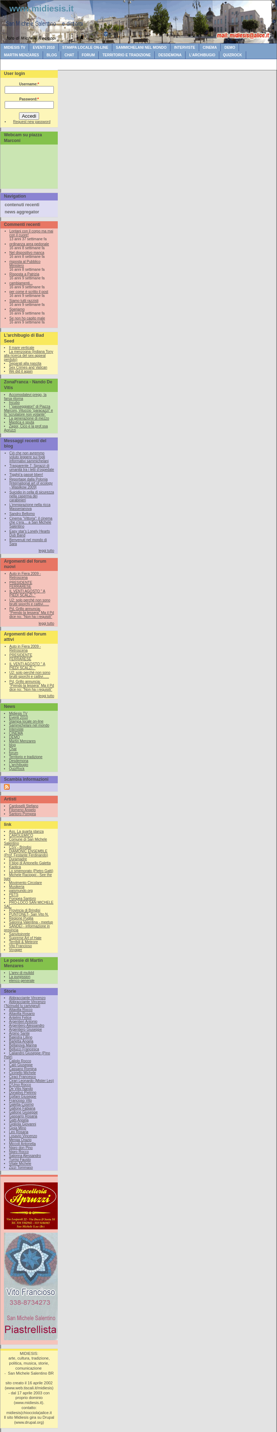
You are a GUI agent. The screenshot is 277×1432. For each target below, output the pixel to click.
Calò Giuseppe (21, 1065)
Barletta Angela (21, 1041)
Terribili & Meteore (23, 942)
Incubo (14, 403)
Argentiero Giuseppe (25, 1029)
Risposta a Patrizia (24, 274)
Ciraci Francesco (22, 1077)
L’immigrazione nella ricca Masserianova (30, 507)
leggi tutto (46, 551)
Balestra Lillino (20, 1037)
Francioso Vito (20, 1100)
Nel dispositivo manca (26, 253)
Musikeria (16, 887)
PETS (13, 895)
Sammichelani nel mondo (141, 47)
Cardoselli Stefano (23, 806)
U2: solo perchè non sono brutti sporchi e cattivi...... (29, 602)
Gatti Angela (18, 1120)
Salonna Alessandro (25, 1156)
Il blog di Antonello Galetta (30, 863)
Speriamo (17, 309)
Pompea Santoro (22, 899)
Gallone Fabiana (22, 1108)
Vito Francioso (20, 946)
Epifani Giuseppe (22, 1096)
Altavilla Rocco (21, 1010)
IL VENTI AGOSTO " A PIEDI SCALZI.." (27, 593)
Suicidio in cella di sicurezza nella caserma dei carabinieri (31, 496)
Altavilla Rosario (22, 1014)
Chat (69, 55)
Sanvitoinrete (19, 934)
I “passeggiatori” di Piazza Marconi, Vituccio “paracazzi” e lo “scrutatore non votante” (28, 410)
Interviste (184, 47)
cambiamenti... (21, 283)
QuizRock (232, 55)
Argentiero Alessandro (26, 1025)
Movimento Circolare (25, 883)
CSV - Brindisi (20, 847)
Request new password (32, 122)
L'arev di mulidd (21, 973)
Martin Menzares (21, 55)
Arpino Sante (19, 1033)
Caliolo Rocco (20, 1061)
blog (52, 55)
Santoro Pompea (22, 814)
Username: (29, 84)
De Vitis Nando (21, 1089)
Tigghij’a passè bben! (26, 475)
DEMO (229, 47)
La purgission (19, 977)
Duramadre (18, 859)
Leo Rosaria (18, 1132)
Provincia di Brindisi (24, 910)
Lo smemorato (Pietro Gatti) (31, 871)
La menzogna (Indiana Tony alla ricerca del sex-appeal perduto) (28, 355)
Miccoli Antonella (22, 1144)
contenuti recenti (22, 204)
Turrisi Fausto (20, 1160)
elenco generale (21, 981)
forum (88, 55)
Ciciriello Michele (22, 1073)
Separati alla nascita (25, 363)
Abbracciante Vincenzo (27, 998)
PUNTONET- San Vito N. (29, 914)
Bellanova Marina (23, 1045)
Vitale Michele (20, 1164)
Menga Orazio (20, 1140)
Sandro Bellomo (22, 514)
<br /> (31, 165)
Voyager (15, 950)
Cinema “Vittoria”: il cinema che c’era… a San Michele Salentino (30, 522)
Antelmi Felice (20, 1018)
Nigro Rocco (19, 1152)
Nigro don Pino (21, 1148)
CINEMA (210, 47)
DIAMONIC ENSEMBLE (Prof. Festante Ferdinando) (26, 853)
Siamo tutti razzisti (23, 301)
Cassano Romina (23, 1069)
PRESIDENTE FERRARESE (20, 585)
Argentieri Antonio (23, 1022)
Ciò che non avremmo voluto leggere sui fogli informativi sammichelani (28, 457)
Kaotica (15, 867)
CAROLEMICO (21, 835)
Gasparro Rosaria (23, 1116)
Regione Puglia (21, 918)
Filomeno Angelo (22, 810)
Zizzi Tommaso (21, 1167)
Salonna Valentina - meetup (31, 922)
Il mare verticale (21, 348)
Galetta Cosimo (21, 1104)
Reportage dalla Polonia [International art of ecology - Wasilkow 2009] (31, 483)
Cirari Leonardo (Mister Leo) (31, 1081)
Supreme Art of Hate (25, 938)
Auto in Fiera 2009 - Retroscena (25, 576)
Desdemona (170, 55)
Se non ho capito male (27, 318)
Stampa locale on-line (85, 47)
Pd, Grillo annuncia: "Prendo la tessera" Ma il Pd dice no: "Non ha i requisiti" (31, 613)
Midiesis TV (14, 47)
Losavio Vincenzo (23, 1136)
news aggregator (22, 211)
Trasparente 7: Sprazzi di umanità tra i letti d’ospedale (31, 468)
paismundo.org (21, 891)
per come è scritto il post (28, 292)
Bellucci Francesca (24, 1049)
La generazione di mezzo (29, 418)
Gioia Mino (17, 1128)
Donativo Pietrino (22, 1093)
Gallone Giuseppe (23, 1112)
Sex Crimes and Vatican (28, 367)
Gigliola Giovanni (22, 1124)
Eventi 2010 (44, 47)
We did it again (21, 371)
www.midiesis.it (41, 8)
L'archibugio (202, 55)
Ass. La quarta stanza (26, 831)
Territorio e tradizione (126, 55)
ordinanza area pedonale (29, 244)
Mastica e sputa (21, 422)
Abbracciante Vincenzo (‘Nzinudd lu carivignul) (25, 1004)
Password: (29, 99)
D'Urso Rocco (20, 1085)
